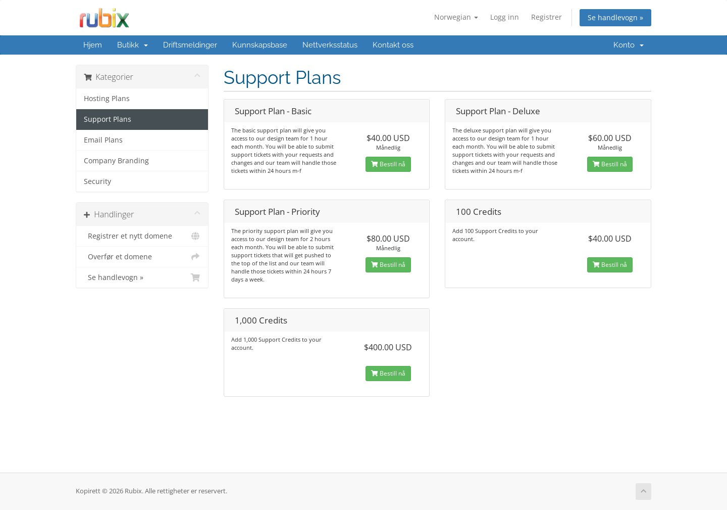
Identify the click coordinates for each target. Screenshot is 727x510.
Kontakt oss (393, 45)
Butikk (132, 45)
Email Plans (103, 140)
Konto (628, 45)
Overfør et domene (142, 257)
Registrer (546, 17)
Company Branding (116, 160)
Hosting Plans (107, 98)
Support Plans (107, 119)
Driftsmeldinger (190, 45)
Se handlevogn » (615, 17)
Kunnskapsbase (259, 45)
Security (97, 181)
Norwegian (456, 17)
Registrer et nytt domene (142, 236)
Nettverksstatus (329, 45)
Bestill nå (388, 164)
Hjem (92, 45)
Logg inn (504, 17)
